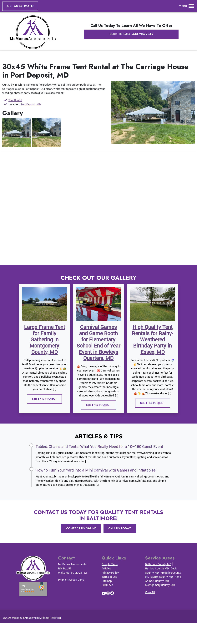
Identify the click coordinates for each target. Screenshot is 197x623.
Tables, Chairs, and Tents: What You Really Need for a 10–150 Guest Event (99, 446)
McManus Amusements (26, 618)
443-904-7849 (75, 580)
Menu (187, 6)
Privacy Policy (110, 572)
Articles (106, 568)
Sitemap (107, 581)
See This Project (44, 399)
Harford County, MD (157, 568)
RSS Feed (107, 585)
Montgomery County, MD (160, 585)
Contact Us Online (81, 528)
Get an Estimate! (20, 6)
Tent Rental (15, 100)
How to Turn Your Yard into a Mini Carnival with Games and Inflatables (96, 469)
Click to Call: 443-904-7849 (131, 34)
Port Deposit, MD (31, 104)
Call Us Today (119, 528)
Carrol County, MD (162, 576)
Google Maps (110, 564)
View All (150, 592)
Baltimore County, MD (158, 564)
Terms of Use (109, 576)
